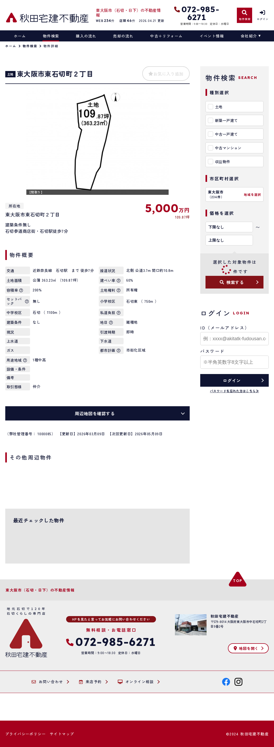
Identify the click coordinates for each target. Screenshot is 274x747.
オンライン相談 (136, 682)
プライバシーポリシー (25, 734)
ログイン (232, 380)
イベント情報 (212, 36)
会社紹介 (249, 36)
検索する (232, 282)
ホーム (20, 36)
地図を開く (246, 648)
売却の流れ (123, 36)
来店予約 (90, 682)
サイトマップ (62, 734)
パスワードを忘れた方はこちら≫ (234, 391)
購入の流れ (86, 36)
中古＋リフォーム (166, 36)
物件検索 (51, 36)
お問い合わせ (47, 682)
